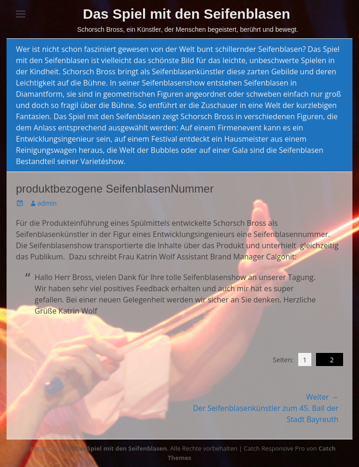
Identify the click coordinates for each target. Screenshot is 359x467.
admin (47, 203)
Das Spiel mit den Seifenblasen (186, 14)
